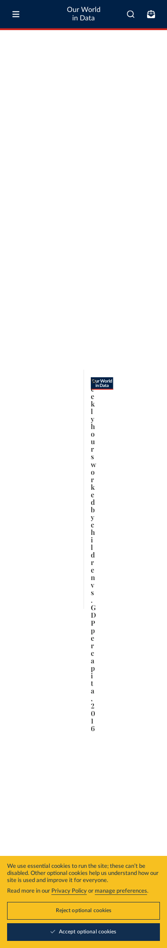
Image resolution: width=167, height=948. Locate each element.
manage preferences (121, 891)
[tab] (16, 99)
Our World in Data (84, 14)
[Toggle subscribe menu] (151, 14)
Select (130, 99)
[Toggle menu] (16, 14)
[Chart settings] (152, 100)
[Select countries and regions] (126, 100)
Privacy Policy (69, 891)
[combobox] (131, 14)
